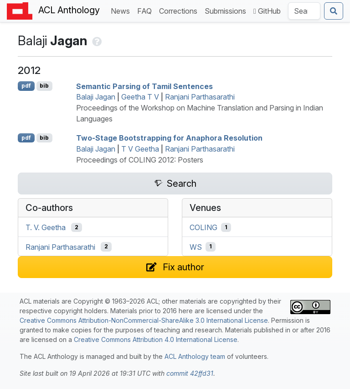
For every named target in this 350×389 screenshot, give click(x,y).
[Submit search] (333, 11)
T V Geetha (140, 148)
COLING (203, 227)
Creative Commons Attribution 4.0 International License (155, 339)
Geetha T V (140, 96)
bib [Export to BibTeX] (44, 85)
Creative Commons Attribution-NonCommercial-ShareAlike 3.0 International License (144, 320)
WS (196, 246)
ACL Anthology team (195, 356)
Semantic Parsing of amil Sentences (144, 85)
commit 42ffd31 (189, 373)
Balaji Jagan (95, 96)
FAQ (146, 10)
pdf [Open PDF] (26, 85)
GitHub (267, 11)
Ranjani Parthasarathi (200, 96)
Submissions (227, 10)
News (122, 10)
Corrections (180, 10)
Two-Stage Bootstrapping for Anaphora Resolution (169, 137)
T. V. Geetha (46, 227)
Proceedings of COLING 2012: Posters (139, 159)
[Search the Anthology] (304, 11)
